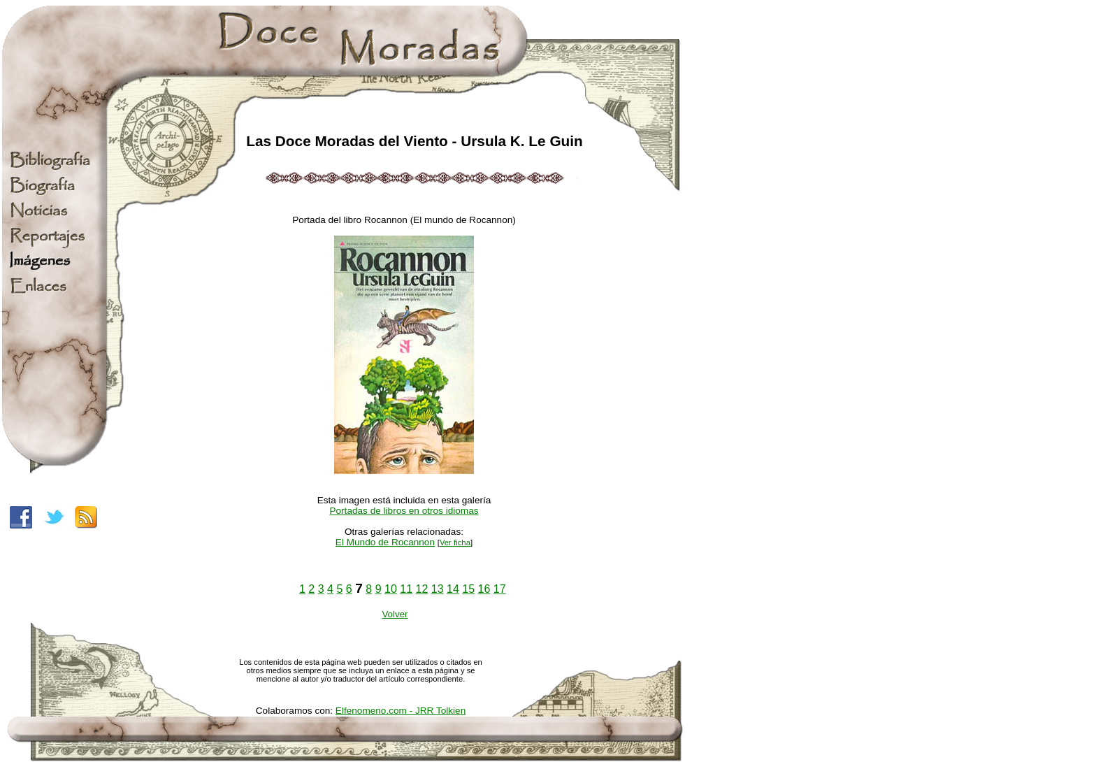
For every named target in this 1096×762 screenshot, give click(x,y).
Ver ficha (455, 542)
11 (406, 589)
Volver (395, 614)
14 (453, 589)
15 (468, 589)
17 (499, 589)
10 (390, 589)
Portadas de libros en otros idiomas (403, 510)
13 (437, 589)
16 (484, 589)
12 (422, 589)
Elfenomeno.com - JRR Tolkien (401, 710)
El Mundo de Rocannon (385, 542)
